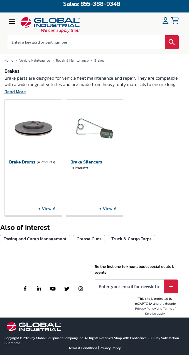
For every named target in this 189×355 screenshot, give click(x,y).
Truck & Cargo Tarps (131, 238)
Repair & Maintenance (72, 60)
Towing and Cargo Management (35, 238)
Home (8, 60)
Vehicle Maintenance (34, 60)
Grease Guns (89, 238)
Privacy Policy (145, 308)
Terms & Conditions (83, 348)
